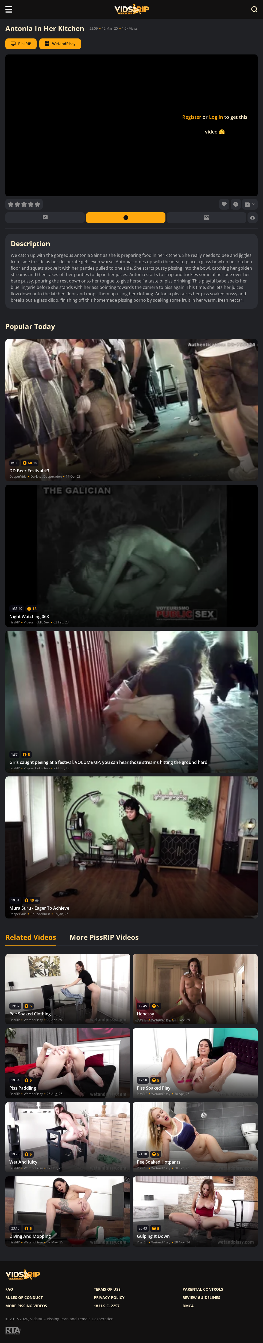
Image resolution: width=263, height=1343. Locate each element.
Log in (216, 117)
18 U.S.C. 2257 (106, 1305)
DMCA (188, 1305)
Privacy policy (109, 1297)
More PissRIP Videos (104, 937)
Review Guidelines (201, 1297)
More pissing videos (26, 1305)
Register (191, 117)
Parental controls (203, 1289)
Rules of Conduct (24, 1297)
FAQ (9, 1289)
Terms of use (107, 1289)
